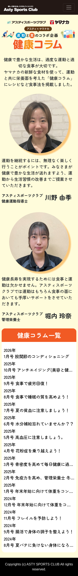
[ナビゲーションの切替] (69, 7)
